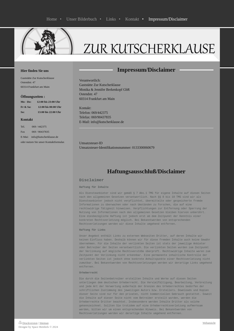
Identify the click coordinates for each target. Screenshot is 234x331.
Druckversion (28, 323)
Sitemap (44, 323)
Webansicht (209, 322)
